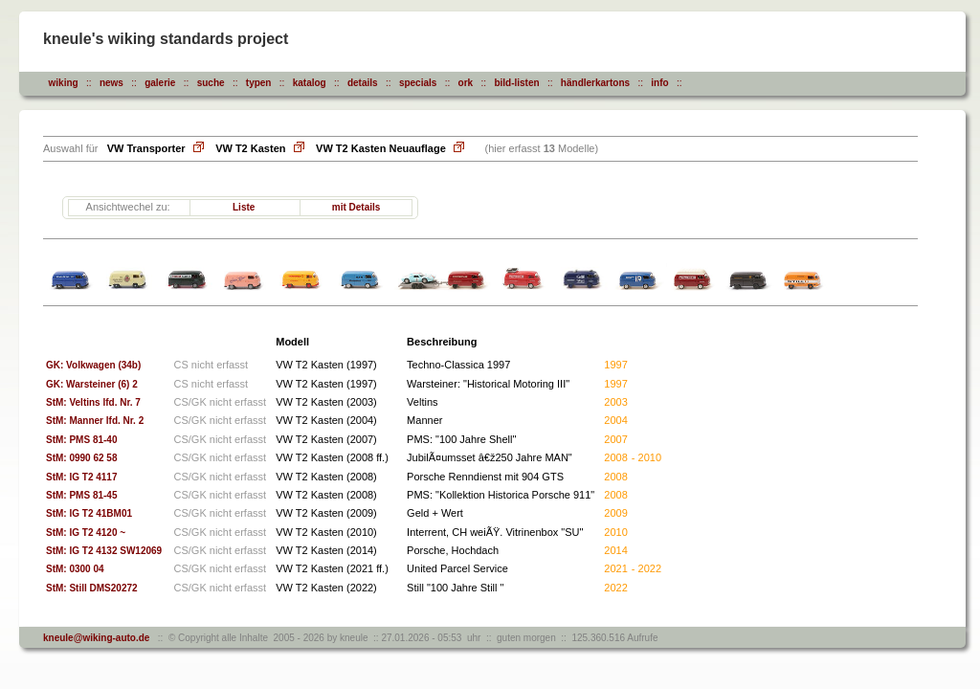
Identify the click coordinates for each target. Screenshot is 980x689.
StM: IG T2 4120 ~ (89, 532)
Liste (244, 207)
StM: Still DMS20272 (95, 588)
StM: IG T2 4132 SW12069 (108, 550)
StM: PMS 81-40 (85, 439)
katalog (309, 83)
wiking (63, 83)
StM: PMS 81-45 (85, 495)
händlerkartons (595, 83)
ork (466, 83)
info (659, 83)
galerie (160, 83)
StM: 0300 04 (79, 569)
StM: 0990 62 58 (85, 458)
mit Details (356, 207)
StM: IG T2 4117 (85, 477)
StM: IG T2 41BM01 (93, 513)
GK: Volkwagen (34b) (93, 365)
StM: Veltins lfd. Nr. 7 (97, 402)
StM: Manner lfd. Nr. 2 (99, 420)
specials (417, 83)
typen (259, 83)
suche (211, 83)
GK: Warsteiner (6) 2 (92, 384)
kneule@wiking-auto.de (96, 638)
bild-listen (516, 83)
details (362, 83)
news (111, 83)
